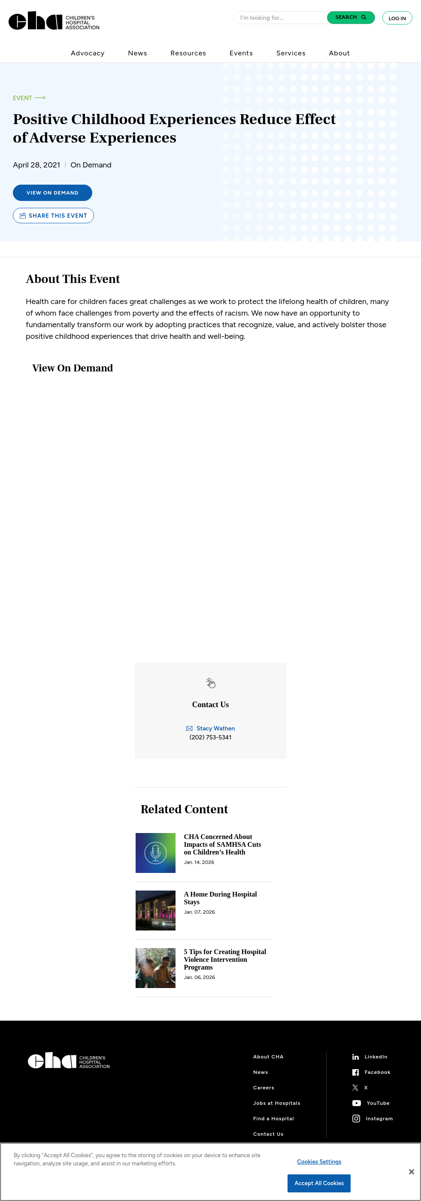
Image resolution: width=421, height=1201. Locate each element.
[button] (351, 17)
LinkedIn (376, 1057)
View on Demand (53, 193)
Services (291, 53)
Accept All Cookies (319, 1183)
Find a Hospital (273, 1119)
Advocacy (88, 53)
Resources (188, 53)
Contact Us (268, 1134)
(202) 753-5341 (211, 737)
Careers (263, 1088)
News (137, 53)
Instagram (379, 1119)
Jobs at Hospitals (276, 1103)
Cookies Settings (319, 1161)
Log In (397, 18)
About (339, 53)
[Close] (411, 1171)
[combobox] (282, 17)
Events (241, 53)
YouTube (378, 1103)
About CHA (268, 1057)
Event (22, 98)
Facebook (378, 1072)
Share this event (53, 216)
